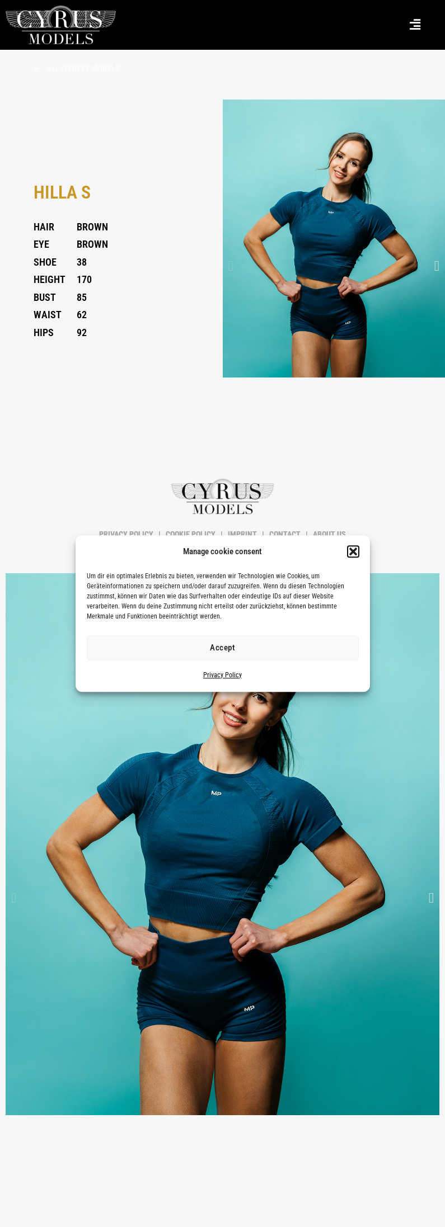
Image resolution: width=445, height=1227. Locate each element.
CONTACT (285, 534)
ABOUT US (328, 534)
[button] (353, 552)
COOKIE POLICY (190, 534)
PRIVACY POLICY (127, 534)
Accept (222, 648)
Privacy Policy (222, 675)
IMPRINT (242, 534)
